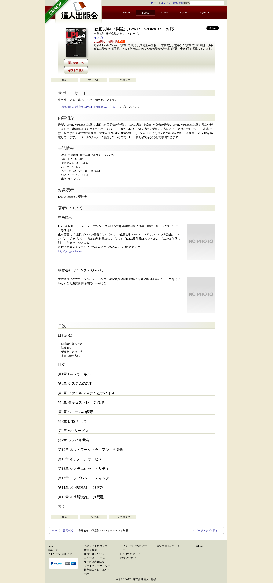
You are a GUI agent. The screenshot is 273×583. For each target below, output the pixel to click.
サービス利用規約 (94, 561)
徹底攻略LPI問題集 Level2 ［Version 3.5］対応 (88, 106)
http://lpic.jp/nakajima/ (70, 251)
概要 (64, 80)
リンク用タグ (122, 80)
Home (126, 12)
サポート (125, 550)
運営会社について (94, 554)
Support (183, 12)
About (164, 12)
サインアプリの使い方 (133, 546)
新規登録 (178, 3)
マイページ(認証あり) (60, 554)
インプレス (100, 37)
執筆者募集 (90, 550)
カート (155, 3)
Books (145, 12)
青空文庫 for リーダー (169, 546)
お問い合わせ (128, 558)
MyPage (204, 12)
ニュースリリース (94, 558)
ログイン (166, 3)
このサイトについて (96, 546)
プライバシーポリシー (97, 565)
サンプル (93, 80)
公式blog (198, 546)
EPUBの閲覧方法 (130, 554)
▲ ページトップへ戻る (205, 530)
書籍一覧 (68, 530)
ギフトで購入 (76, 70)
